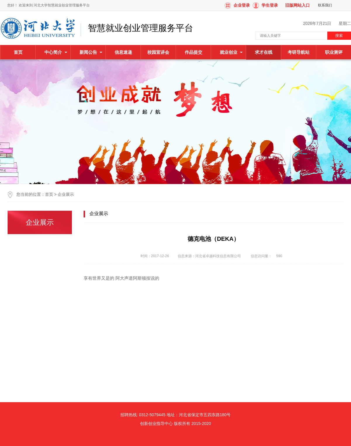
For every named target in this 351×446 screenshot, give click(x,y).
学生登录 (270, 5)
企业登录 (242, 5)
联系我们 (325, 5)
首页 (18, 52)
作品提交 (193, 52)
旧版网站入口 (297, 5)
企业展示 (66, 194)
